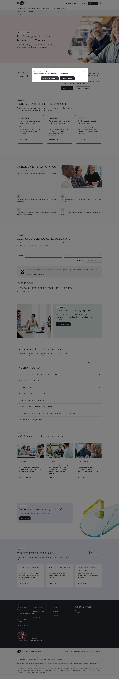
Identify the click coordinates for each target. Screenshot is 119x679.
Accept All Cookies (67, 78)
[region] (60, 75)
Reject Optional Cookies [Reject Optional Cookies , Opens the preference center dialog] (49, 78)
